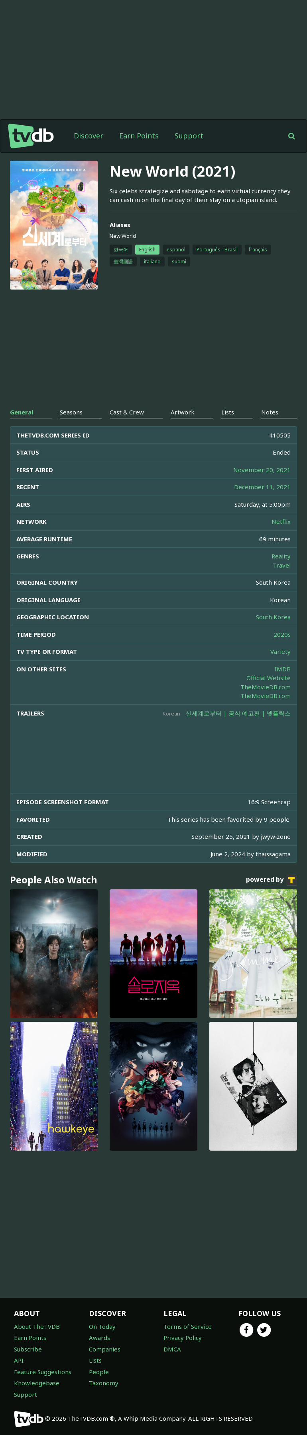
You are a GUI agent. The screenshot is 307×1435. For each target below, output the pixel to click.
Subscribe (28, 1349)
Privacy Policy (182, 1338)
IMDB (283, 669)
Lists (95, 1360)
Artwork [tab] (183, 412)
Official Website (268, 678)
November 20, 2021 (262, 470)
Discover (88, 135)
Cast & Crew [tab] (127, 412)
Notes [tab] (269, 412)
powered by (271, 880)
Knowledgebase (36, 1383)
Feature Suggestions (42, 1372)
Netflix (281, 521)
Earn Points (139, 135)
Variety (280, 651)
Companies (104, 1349)
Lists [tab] (227, 412)
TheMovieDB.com (265, 687)
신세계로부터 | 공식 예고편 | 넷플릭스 (238, 713)
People (99, 1372)
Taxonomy (103, 1383)
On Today (102, 1326)
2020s (282, 634)
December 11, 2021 (262, 487)
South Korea (273, 617)
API (19, 1360)
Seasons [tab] (71, 412)
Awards (99, 1338)
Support (189, 135)
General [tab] (21, 412)
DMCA (172, 1349)
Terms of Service (187, 1326)
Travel (282, 565)
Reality (281, 556)
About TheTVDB (37, 1326)
